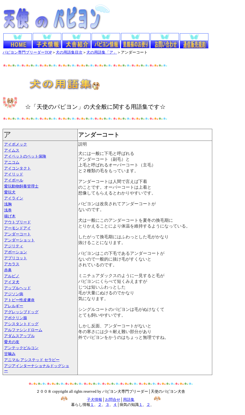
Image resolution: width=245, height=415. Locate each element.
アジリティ (13, 246)
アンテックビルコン (21, 348)
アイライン (13, 198)
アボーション (15, 252)
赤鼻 (8, 270)
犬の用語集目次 (69, 52)
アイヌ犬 (11, 282)
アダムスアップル (19, 336)
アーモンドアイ (17, 228)
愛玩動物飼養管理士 (21, 186)
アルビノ (11, 276)
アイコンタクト (17, 168)
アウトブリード (17, 222)
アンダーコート (17, 234)
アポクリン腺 (15, 318)
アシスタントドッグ (21, 324)
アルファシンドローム (23, 330)
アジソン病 (13, 294)
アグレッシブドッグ (21, 312)
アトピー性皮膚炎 (19, 300)
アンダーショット (19, 240)
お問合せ (112, 400)
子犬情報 (94, 400)
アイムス (11, 150)
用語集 (128, 400)
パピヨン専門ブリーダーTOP (27, 52)
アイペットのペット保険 (25, 156)
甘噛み (10, 354)
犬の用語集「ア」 (101, 52)
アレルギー (13, 306)
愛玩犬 (10, 192)
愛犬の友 (11, 342)
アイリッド (13, 174)
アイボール (13, 180)
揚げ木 (10, 216)
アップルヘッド (17, 288)
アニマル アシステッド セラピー (32, 360)
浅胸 (8, 204)
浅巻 (8, 210)
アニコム (11, 162)
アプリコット (15, 258)
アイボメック (15, 144)
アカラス (11, 264)
